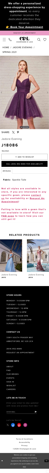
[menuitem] (4, 40)
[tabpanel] (24, 93)
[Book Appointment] (24, 33)
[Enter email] (24, 416)
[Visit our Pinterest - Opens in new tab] (19, 429)
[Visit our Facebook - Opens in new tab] (13, 429)
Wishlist (11, 389)
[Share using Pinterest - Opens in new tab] (18, 133)
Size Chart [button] (6, 152)
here (24, 471)
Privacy (24, 450)
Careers (11, 393)
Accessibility (24, 447)
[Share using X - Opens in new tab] (13, 133)
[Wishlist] (45, 40)
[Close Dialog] (2, 465)
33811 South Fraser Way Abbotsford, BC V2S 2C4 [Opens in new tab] (19, 343)
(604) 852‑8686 (14, 352)
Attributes (7, 175)
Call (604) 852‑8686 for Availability (26, 167)
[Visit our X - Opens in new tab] (7, 429)
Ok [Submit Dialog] (46, 465)
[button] (4, 40)
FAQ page (7, 219)
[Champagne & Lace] (24, 40)
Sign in (10, 385)
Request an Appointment (20, 356)
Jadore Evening (22, 48)
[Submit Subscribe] (41, 416)
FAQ (8, 374)
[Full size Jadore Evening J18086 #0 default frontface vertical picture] (24, 93)
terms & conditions (24, 443)
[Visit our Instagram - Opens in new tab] (26, 429)
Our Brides (12, 378)
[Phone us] (10, 40)
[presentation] (11, 259)
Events (10, 382)
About (9, 370)
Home (5, 48)
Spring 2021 (9, 53)
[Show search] (39, 40)
